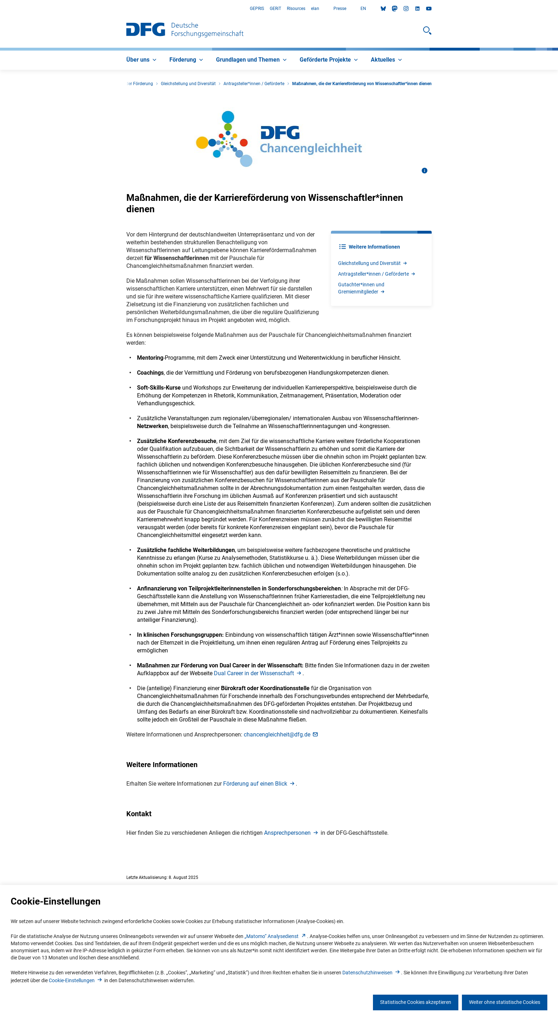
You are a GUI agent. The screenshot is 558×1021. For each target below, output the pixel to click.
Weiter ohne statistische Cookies (504, 1002)
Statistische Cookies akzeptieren (415, 1002)
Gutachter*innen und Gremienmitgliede (361, 288)
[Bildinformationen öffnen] (424, 170)
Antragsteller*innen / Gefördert (377, 274)
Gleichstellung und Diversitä (373, 263)
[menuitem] (142, 60)
